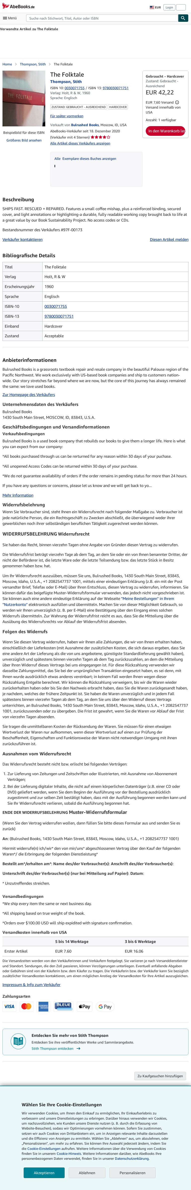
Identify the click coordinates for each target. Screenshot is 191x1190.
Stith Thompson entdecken (57, 1048)
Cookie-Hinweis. (69, 1153)
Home (7, 64)
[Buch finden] (183, 18)
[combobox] (102, 18)
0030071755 (75, 88)
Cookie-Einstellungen (43, 1148)
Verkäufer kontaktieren (22, 239)
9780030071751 (59, 316)
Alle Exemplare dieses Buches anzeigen (85, 158)
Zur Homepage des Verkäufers (28, 394)
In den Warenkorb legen (166, 130)
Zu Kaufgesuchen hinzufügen (160, 1076)
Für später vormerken (66, 116)
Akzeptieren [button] (44, 1172)
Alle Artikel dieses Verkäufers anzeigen (80, 143)
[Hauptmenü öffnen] (11, 18)
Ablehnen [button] (87, 1172)
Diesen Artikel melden (169, 239)
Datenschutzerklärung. (132, 1158)
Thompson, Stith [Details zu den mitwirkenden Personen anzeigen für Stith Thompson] (33, 64)
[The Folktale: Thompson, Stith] (23, 98)
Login (169, 7)
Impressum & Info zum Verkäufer (31, 984)
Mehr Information (17, 495)
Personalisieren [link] (132, 1172)
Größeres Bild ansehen (24, 140)
